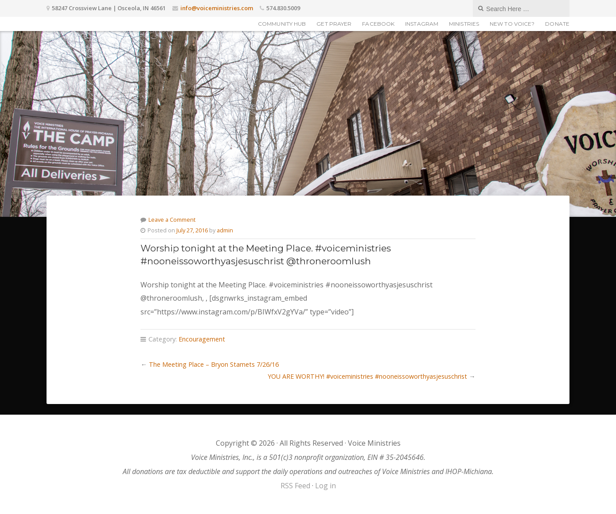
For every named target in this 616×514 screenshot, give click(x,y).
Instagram (421, 23)
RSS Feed (295, 485)
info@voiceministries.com (216, 8)
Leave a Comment (171, 220)
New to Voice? (512, 23)
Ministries (464, 23)
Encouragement (202, 339)
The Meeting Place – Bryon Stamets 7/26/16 (214, 364)
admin (225, 230)
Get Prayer (333, 23)
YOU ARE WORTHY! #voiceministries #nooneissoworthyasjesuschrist (367, 376)
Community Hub (282, 23)
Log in (325, 485)
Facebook (378, 23)
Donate (557, 23)
